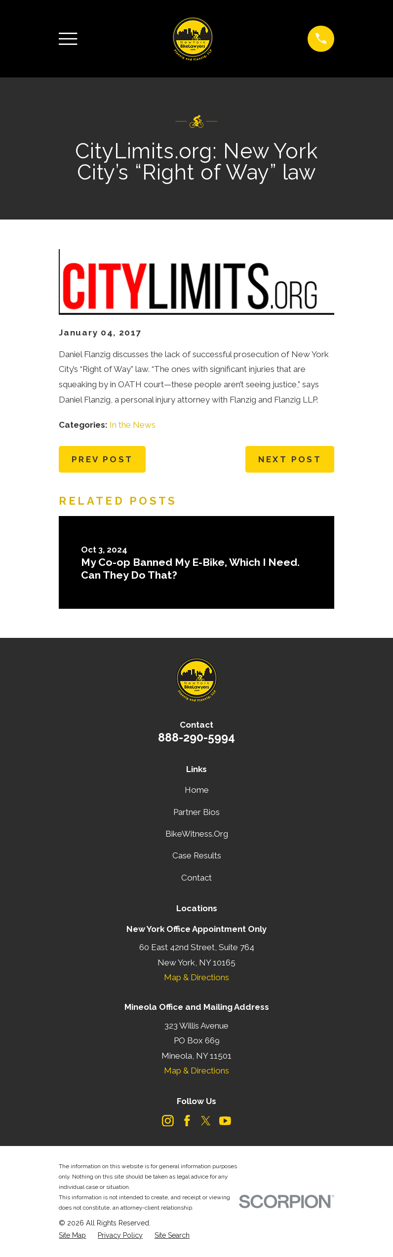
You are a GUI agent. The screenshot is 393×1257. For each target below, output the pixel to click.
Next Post (290, 459)
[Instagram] (168, 1121)
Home (197, 790)
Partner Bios (196, 812)
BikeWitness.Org (196, 834)
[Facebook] (187, 1121)
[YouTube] (225, 1121)
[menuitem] (72, 1235)
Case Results (196, 855)
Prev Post (102, 459)
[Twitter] (206, 1121)
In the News (133, 425)
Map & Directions (196, 977)
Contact (196, 878)
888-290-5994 (196, 737)
